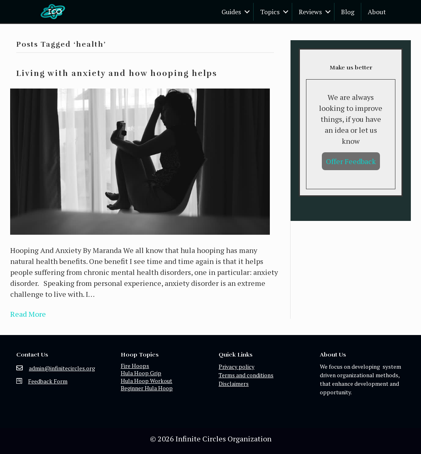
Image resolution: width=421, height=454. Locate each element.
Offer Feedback (351, 161)
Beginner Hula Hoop (147, 388)
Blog (347, 11)
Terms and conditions (246, 375)
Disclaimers (234, 383)
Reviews (310, 11)
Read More (28, 314)
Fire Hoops (135, 366)
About (377, 11)
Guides (231, 11)
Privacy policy (236, 366)
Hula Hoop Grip (141, 373)
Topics (270, 11)
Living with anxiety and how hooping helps (116, 73)
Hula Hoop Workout (146, 381)
